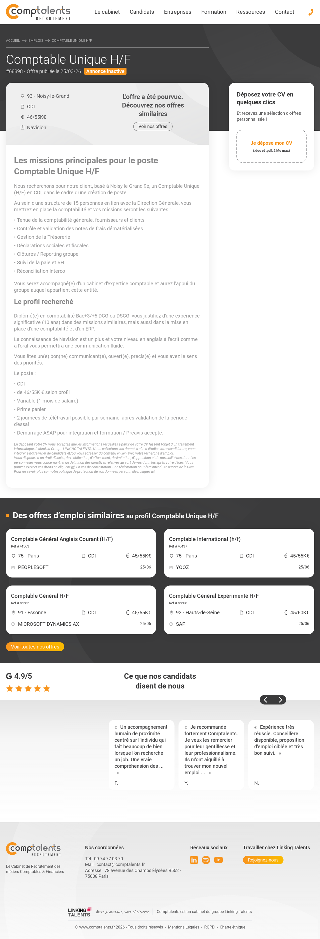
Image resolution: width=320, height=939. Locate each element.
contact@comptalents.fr (120, 864)
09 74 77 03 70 (108, 858)
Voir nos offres (152, 126)
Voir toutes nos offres (35, 647)
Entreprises (177, 12)
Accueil (13, 40)
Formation (213, 12)
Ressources (250, 12)
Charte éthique (232, 927)
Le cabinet (107, 12)
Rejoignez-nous (263, 859)
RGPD (209, 927)
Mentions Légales (183, 927)
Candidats (142, 12)
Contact (284, 12)
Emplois (35, 40)
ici (72, 467)
